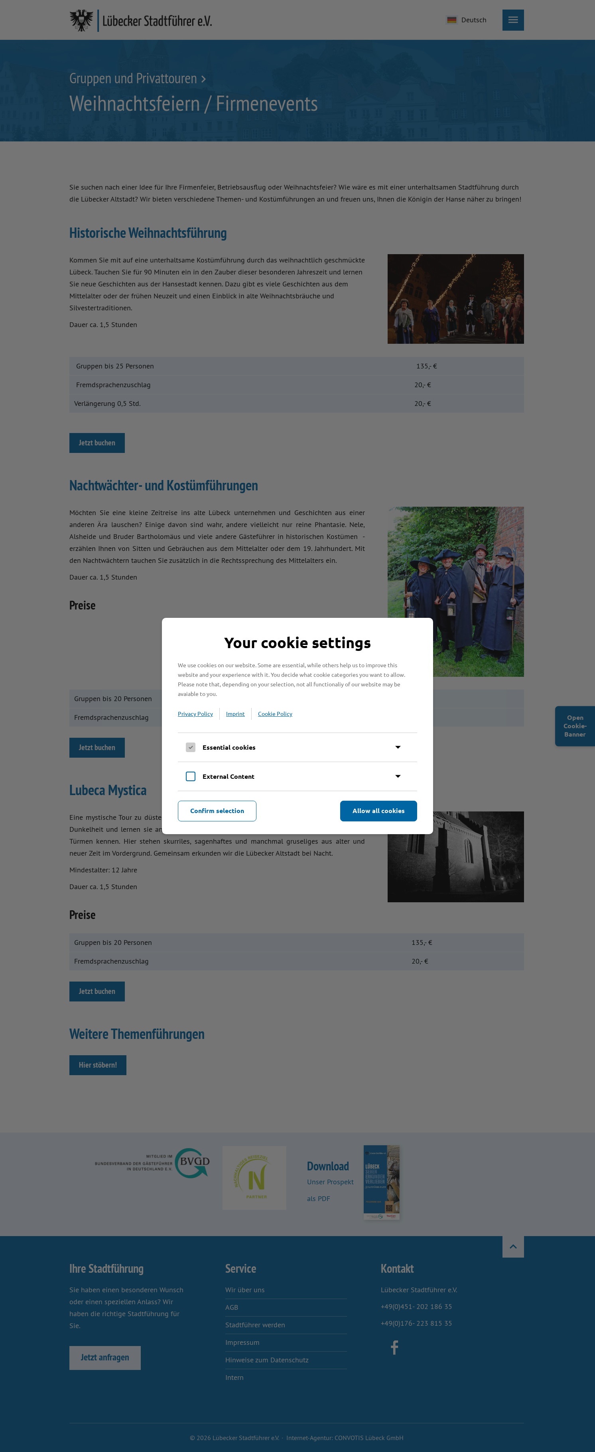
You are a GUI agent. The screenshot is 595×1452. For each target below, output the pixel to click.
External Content (228, 776)
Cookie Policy (275, 713)
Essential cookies (229, 747)
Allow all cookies (379, 810)
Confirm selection (217, 810)
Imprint (235, 713)
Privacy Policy (195, 713)
